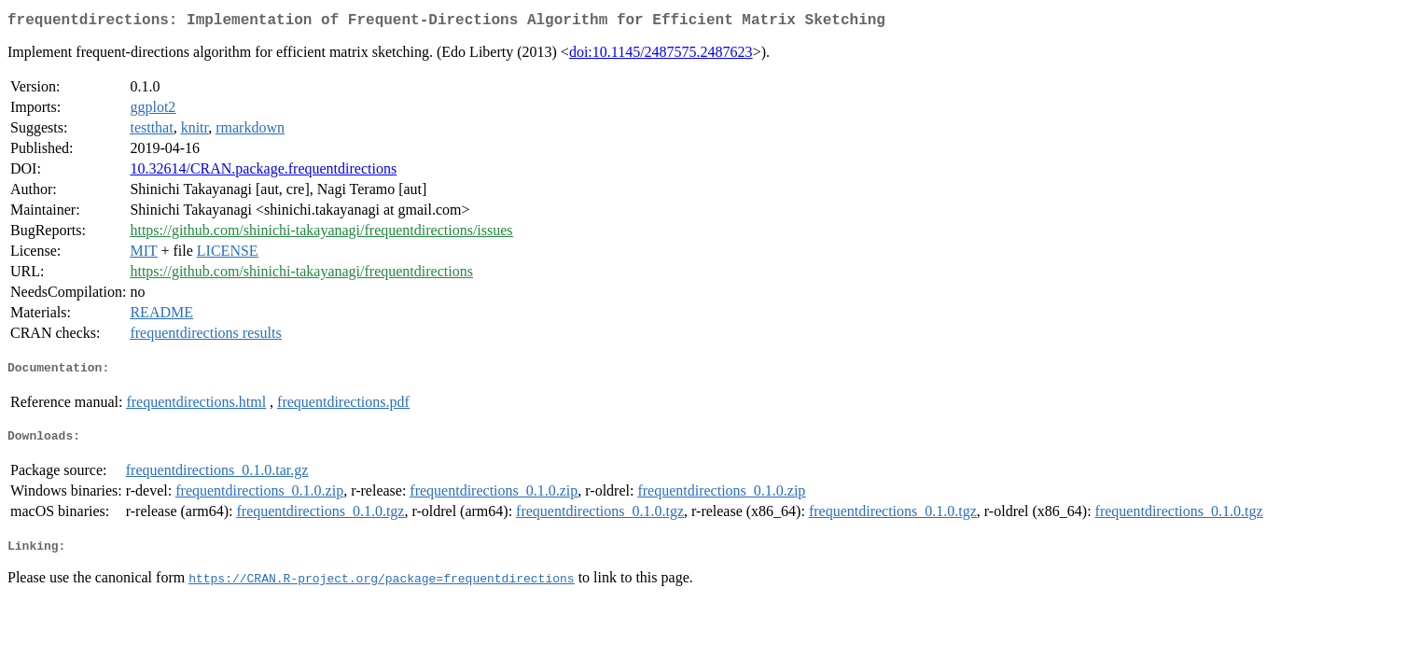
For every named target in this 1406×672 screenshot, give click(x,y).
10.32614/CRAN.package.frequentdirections (263, 172)
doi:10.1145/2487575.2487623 (661, 55)
